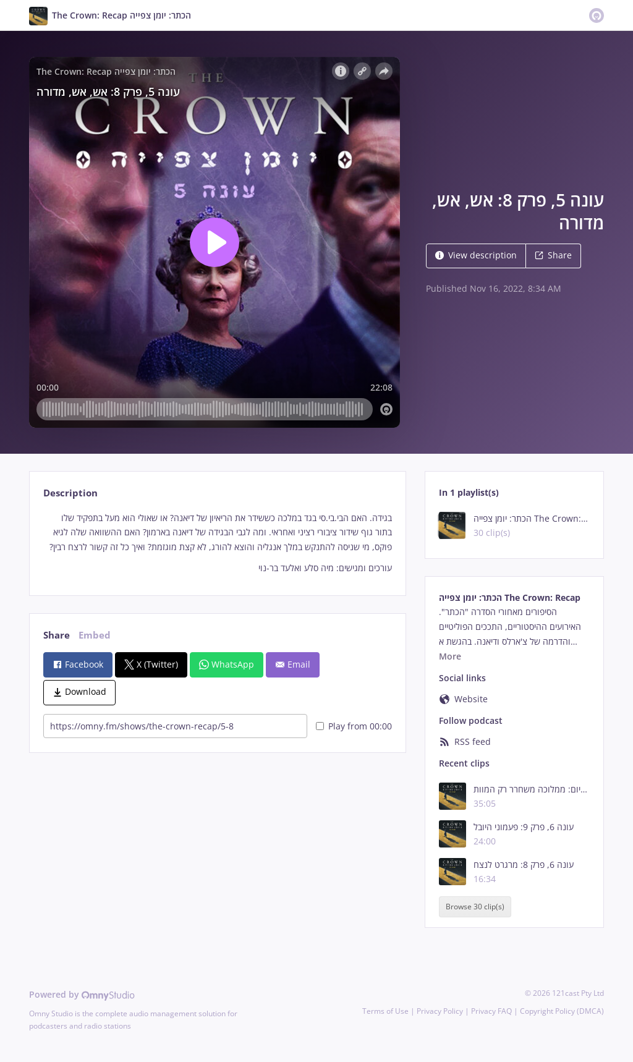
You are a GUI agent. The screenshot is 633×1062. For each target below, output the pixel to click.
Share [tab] (56, 635)
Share (553, 255)
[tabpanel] (217, 543)
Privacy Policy (440, 1011)
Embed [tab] (95, 635)
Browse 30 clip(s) (475, 906)
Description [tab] (70, 492)
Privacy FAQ (491, 1011)
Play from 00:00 (354, 726)
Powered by (82, 994)
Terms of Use (385, 1011)
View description (476, 255)
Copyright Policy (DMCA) (562, 1011)
